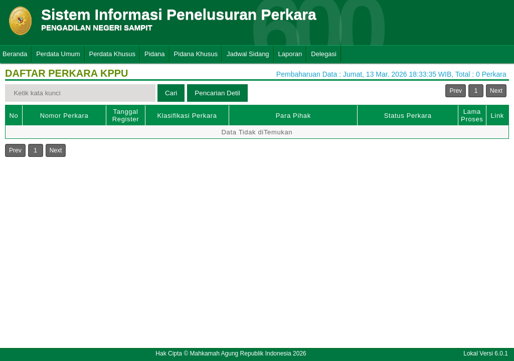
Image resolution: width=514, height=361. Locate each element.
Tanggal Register (125, 115)
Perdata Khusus (112, 54)
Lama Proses (472, 115)
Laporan (290, 54)
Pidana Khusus (196, 54)
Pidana (154, 54)
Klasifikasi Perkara (187, 115)
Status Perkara (408, 115)
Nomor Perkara (64, 115)
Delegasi (323, 54)
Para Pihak (293, 115)
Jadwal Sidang (248, 54)
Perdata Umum (58, 54)
